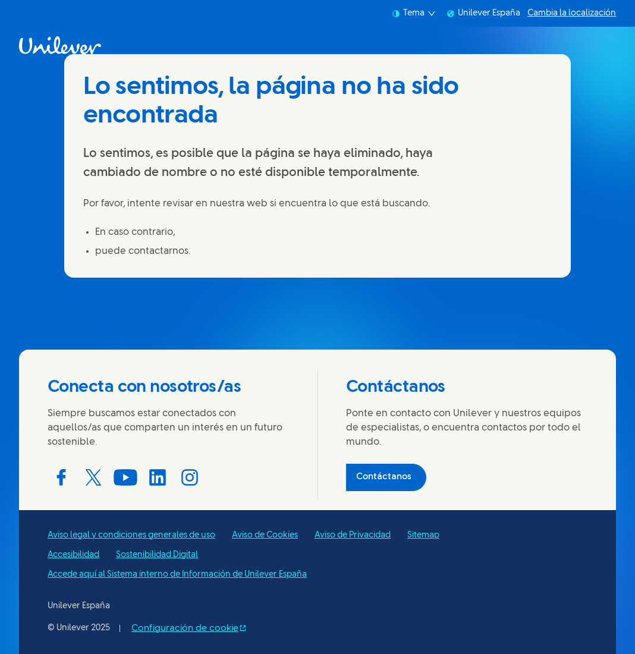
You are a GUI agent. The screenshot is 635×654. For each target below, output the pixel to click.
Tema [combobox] (413, 13)
